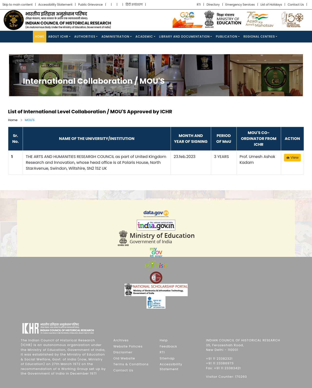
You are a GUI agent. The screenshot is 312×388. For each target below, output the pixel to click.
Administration (115, 36)
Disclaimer (123, 352)
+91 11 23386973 (220, 363)
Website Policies (128, 346)
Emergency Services (240, 4)
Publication (226, 36)
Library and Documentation (184, 36)
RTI (199, 4)
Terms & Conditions (131, 364)
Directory (213, 4)
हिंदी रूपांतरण (134, 4)
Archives (121, 340)
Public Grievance (90, 4)
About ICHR (58, 36)
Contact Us (296, 4)
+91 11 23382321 (219, 358)
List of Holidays (271, 4)
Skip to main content (17, 4)
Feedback (168, 346)
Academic (144, 36)
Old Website (124, 358)
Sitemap (167, 358)
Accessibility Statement (55, 4)
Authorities (85, 36)
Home (39, 36)
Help (164, 340)
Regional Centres (259, 36)
